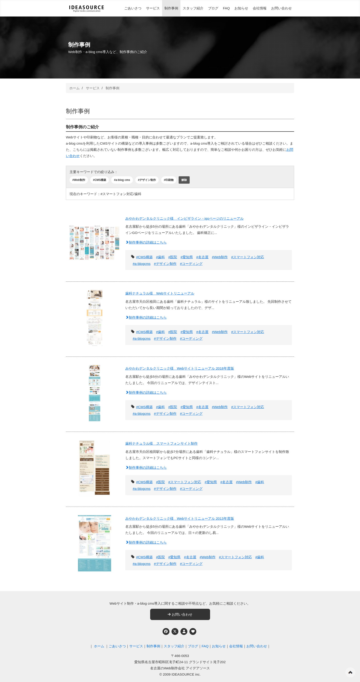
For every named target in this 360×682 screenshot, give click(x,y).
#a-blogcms (142, 264)
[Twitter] (175, 631)
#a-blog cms (122, 180)
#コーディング (191, 264)
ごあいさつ (132, 8)
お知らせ (241, 8)
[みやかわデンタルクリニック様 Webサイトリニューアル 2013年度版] (94, 542)
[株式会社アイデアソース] (86, 8)
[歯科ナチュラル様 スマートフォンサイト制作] (94, 467)
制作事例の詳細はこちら (146, 242)
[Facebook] (166, 631)
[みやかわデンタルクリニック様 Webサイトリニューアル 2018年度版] (94, 392)
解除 (184, 180)
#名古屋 (202, 257)
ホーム (74, 88)
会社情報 (260, 8)
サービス (153, 8)
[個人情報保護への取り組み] (183, 631)
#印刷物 (169, 180)
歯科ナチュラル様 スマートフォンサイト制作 (161, 443)
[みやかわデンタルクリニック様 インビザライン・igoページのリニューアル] (94, 242)
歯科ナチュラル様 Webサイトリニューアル (159, 293)
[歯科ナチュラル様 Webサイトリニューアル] (94, 317)
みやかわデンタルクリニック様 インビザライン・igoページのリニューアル (184, 218)
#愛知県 (186, 257)
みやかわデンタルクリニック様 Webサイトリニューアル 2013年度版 (179, 518)
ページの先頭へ (350, 672)
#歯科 (160, 257)
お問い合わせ (281, 8)
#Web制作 (78, 180)
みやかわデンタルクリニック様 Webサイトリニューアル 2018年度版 (179, 368)
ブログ (213, 8)
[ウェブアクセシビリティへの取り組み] (192, 631)
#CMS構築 (99, 180)
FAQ (226, 8)
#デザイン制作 (147, 180)
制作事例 (171, 8)
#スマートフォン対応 (247, 257)
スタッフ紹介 (193, 8)
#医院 (172, 257)
